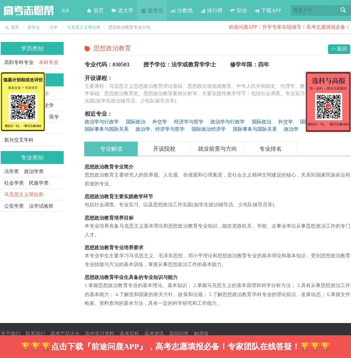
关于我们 (10, 333)
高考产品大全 (65, 333)
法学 (53, 27)
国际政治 (135, 121)
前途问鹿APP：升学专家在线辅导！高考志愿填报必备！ (289, 27)
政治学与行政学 (102, 121)
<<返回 (339, 48)
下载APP (267, 10)
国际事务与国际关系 (107, 129)
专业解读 (111, 149)
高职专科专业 (19, 62)
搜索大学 (303, 10)
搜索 (343, 10)
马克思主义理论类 (83, 27)
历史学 (46, 105)
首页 (95, 10)
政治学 (291, 129)
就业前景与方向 (217, 149)
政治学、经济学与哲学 (160, 129)
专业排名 (270, 149)
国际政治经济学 (209, 129)
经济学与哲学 (188, 121)
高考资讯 (154, 333)
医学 (54, 117)
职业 (238, 10)
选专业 (152, 10)
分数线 (181, 10)
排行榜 (211, 10)
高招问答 (179, 333)
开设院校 (164, 149)
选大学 (122, 10)
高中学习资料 (99, 333)
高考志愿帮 (29, 10)
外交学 (159, 121)
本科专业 (48, 62)
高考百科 (129, 333)
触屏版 (201, 333)
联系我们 (35, 333)
